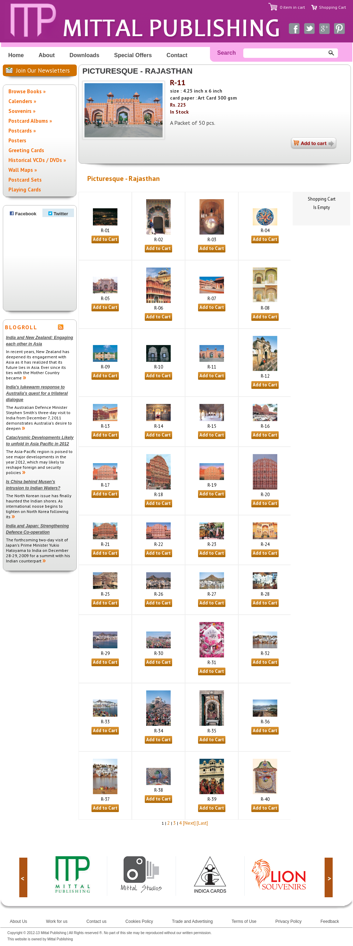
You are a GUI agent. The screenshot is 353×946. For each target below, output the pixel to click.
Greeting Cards (26, 150)
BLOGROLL (21, 327)
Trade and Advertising (192, 921)
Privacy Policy (289, 921)
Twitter (58, 213)
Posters (17, 140)
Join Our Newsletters (43, 70)
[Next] (189, 823)
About (47, 55)
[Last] (202, 823)
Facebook (23, 213)
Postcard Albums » (30, 120)
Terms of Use (244, 921)
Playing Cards (24, 189)
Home (16, 55)
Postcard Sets (25, 179)
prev (23, 877)
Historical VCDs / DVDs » (37, 160)
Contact (177, 55)
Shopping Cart (332, 7)
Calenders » (22, 101)
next (329, 877)
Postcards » (22, 130)
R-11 (177, 82)
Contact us (96, 921)
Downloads (84, 55)
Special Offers (133, 55)
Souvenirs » (21, 111)
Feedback (329, 921)
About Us (18, 921)
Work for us (56, 921)
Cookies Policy (139, 921)
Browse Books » (27, 91)
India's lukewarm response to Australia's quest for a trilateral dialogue (37, 393)
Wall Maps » (22, 170)
